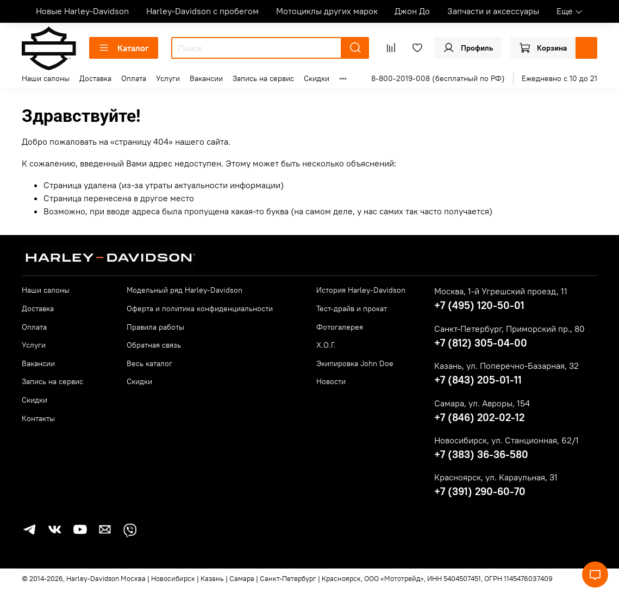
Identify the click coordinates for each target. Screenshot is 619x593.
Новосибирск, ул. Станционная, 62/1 (506, 440)
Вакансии (206, 78)
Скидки (316, 78)
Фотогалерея (339, 327)
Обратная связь (154, 345)
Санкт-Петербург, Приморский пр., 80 (509, 328)
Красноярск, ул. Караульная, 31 (496, 477)
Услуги (168, 78)
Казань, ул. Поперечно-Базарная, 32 (506, 365)
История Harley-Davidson (360, 290)
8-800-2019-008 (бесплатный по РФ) (438, 78)
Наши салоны (46, 78)
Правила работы (155, 327)
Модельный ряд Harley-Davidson (184, 290)
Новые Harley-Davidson (82, 10)
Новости (331, 381)
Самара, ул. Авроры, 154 (482, 403)
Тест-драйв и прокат (351, 308)
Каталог (123, 47)
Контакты (38, 418)
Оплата (133, 78)
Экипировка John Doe (354, 363)
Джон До (412, 10)
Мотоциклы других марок (327, 10)
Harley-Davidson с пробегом (202, 10)
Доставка (95, 78)
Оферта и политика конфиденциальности (200, 308)
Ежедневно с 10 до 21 (559, 78)
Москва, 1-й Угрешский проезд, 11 (500, 291)
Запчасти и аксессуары (493, 10)
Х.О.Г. (326, 345)
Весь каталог (149, 363)
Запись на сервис (263, 78)
